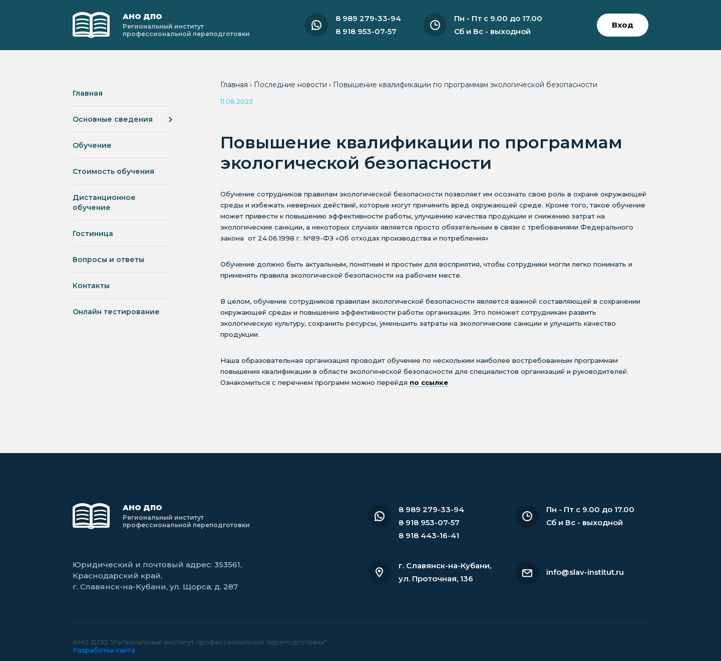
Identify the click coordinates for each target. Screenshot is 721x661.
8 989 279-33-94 (368, 18)
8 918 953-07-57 (366, 31)
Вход (622, 25)
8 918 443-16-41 (429, 535)
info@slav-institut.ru (585, 572)
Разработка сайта (104, 650)
